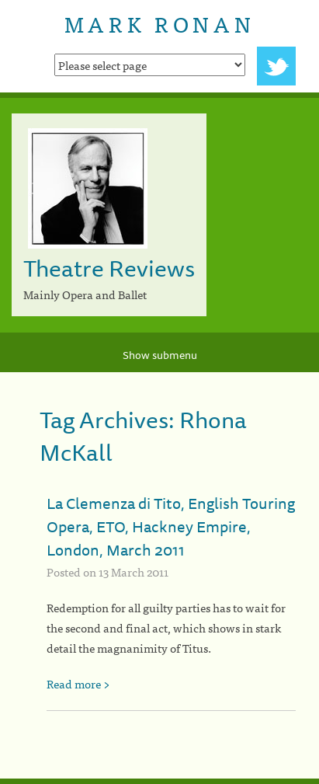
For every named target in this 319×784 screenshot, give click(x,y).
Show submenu (160, 355)
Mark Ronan (159, 23)
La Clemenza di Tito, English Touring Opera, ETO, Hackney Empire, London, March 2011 (171, 526)
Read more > (78, 683)
